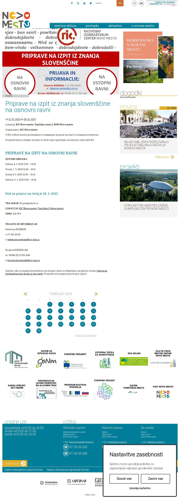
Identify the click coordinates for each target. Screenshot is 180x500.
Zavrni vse (155, 479)
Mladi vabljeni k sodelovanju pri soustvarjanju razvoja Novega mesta (146, 145)
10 (71, 310)
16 (60, 317)
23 (60, 324)
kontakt (134, 3)
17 (71, 317)
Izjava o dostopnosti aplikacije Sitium (68, 469)
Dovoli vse (124, 479)
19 (93, 317)
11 (82, 310)
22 (49, 324)
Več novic (162, 157)
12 (93, 310)
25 (82, 324)
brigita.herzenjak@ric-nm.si (24, 260)
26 (93, 324)
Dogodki (9, 95)
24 (71, 324)
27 (28, 330)
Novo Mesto (23, 20)
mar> (95, 294)
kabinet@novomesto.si (117, 442)
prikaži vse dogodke (86, 335)
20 (28, 324)
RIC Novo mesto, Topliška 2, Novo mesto (41, 208)
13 (28, 317)
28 (39, 330)
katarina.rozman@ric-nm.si (24, 239)
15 (49, 317)
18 (82, 317)
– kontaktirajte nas (162, 3)
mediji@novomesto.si (156, 442)
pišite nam (16, 463)
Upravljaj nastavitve (139, 488)
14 (39, 317)
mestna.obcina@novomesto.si (81, 442)
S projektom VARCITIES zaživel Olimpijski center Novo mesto (146, 207)
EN (141, 3)
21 (39, 324)
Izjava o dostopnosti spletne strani (24, 469)
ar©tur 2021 (90, 494)
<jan (25, 294)
